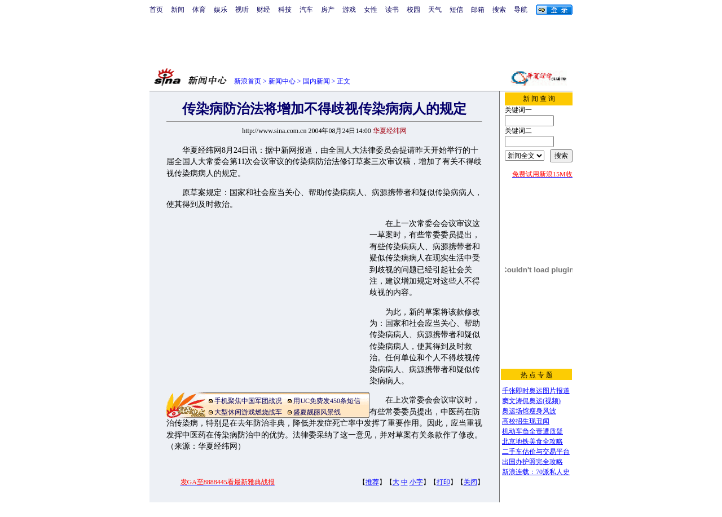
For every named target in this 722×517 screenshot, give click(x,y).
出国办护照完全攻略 (532, 462)
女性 (370, 10)
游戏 (349, 10)
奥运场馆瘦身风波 (529, 411)
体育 (199, 10)
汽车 (306, 10)
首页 (156, 10)
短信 (456, 10)
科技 (285, 10)
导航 (520, 10)
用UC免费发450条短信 (326, 401)
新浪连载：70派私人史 (536, 472)
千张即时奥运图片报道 (536, 391)
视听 (242, 10)
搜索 (499, 10)
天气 (435, 10)
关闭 (470, 482)
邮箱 (478, 10)
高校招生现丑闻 (525, 421)
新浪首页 (247, 81)
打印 (443, 482)
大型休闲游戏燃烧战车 (248, 412)
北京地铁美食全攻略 (532, 441)
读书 (392, 10)
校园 (413, 10)
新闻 (177, 10)
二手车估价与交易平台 (536, 452)
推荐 (372, 482)
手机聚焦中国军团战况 (248, 401)
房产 (327, 10)
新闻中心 (282, 81)
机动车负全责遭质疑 (532, 431)
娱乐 (220, 10)
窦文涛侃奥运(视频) (531, 401)
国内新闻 (316, 81)
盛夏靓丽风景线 (317, 412)
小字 (416, 482)
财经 (263, 10)
